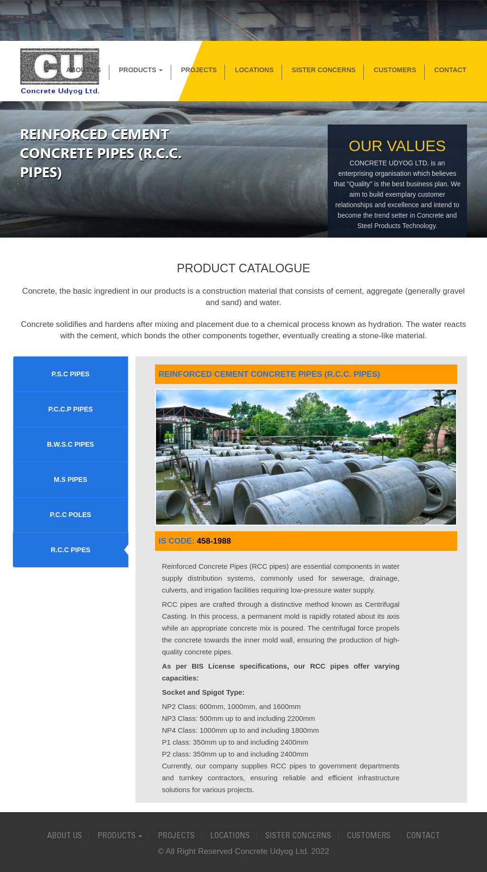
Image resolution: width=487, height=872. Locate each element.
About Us (83, 70)
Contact (450, 70)
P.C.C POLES (70, 514)
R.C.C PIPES (70, 550)
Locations (254, 70)
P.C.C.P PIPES (70, 409)
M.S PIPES (70, 479)
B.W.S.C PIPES (70, 444)
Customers (395, 70)
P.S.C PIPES (70, 374)
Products (141, 70)
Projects (198, 70)
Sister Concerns (324, 70)
